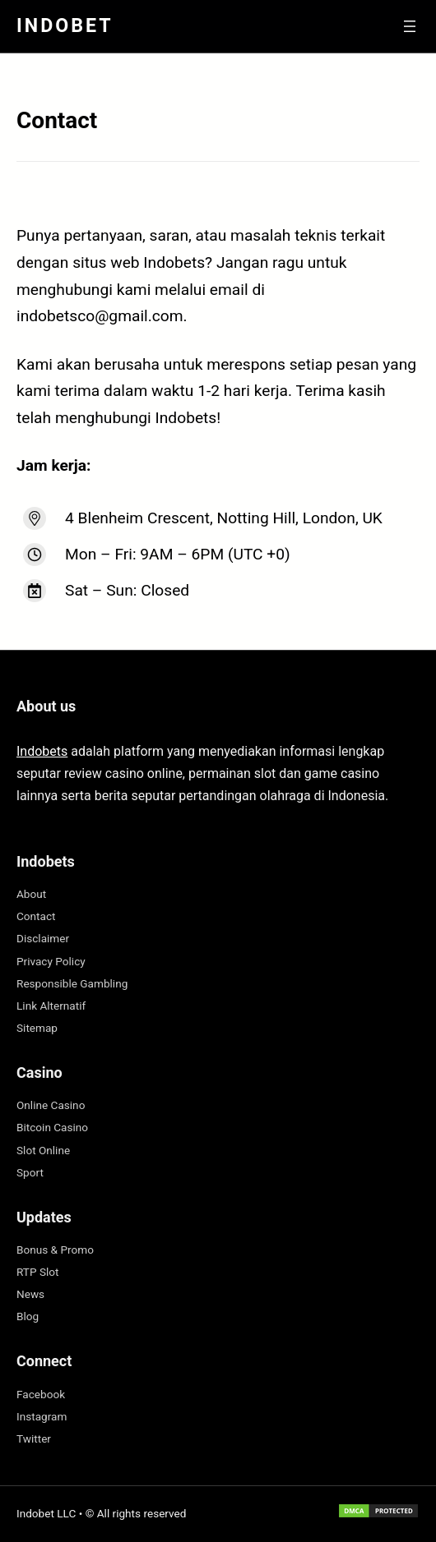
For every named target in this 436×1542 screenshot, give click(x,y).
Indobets (41, 751)
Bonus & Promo (55, 1249)
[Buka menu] (410, 26)
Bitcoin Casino (52, 1127)
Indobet (65, 25)
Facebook (40, 1394)
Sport (30, 1172)
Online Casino (50, 1105)
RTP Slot (37, 1271)
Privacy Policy (51, 961)
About (31, 893)
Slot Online (43, 1150)
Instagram (41, 1416)
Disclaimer (42, 938)
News (30, 1293)
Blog (27, 1316)
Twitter (33, 1438)
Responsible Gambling (72, 983)
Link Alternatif (51, 1005)
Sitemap (37, 1027)
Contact (36, 916)
